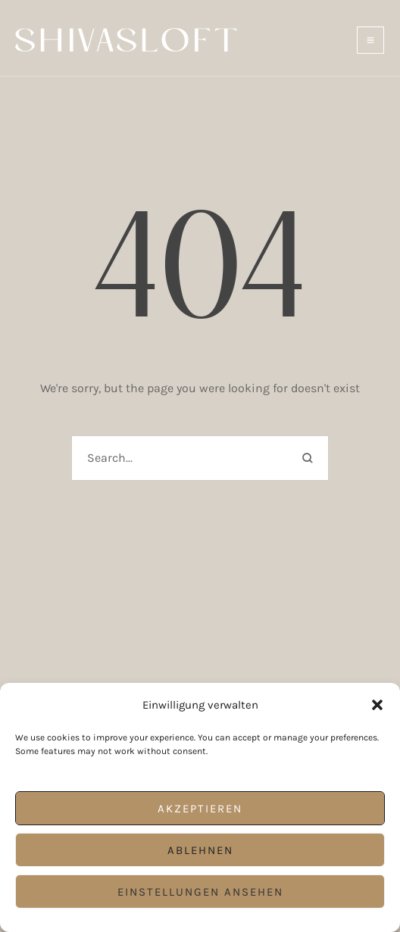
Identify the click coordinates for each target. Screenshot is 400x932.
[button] (377, 704)
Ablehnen (200, 850)
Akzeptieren (200, 808)
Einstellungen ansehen (200, 892)
